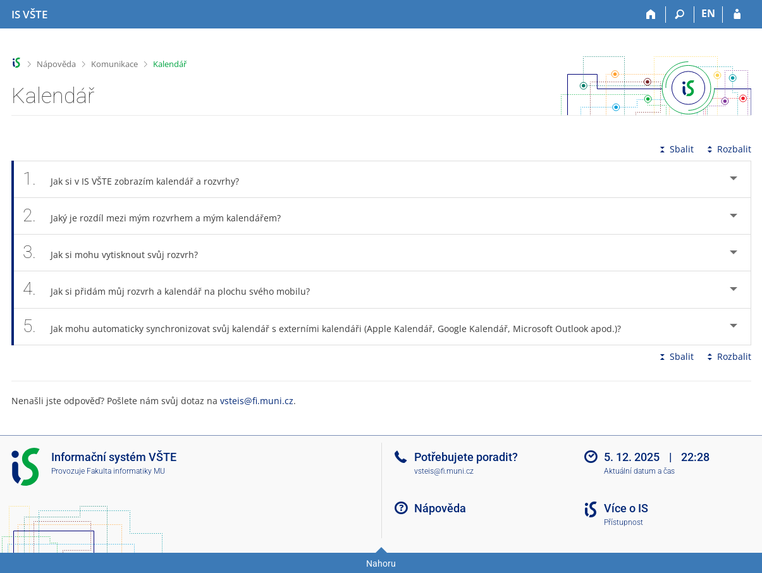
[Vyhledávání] (680, 14)
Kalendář (170, 64)
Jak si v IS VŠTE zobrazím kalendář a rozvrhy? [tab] (138, 179)
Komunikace (114, 64)
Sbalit (675, 149)
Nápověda (56, 64)
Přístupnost (623, 522)
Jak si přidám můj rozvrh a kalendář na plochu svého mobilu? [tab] (173, 289)
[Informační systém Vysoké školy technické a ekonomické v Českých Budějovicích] (29, 14)
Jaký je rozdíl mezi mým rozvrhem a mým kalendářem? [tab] (159, 216)
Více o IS (626, 508)
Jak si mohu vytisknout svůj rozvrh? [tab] (117, 253)
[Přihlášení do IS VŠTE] (737, 14)
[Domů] (651, 14)
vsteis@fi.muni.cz (256, 401)
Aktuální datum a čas (639, 471)
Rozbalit (727, 149)
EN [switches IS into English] (708, 13)
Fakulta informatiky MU (126, 471)
